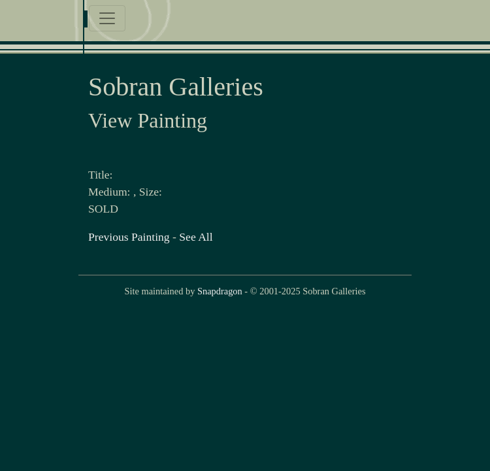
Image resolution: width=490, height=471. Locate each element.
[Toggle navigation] (107, 18)
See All (195, 236)
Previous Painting (129, 236)
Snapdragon (219, 291)
